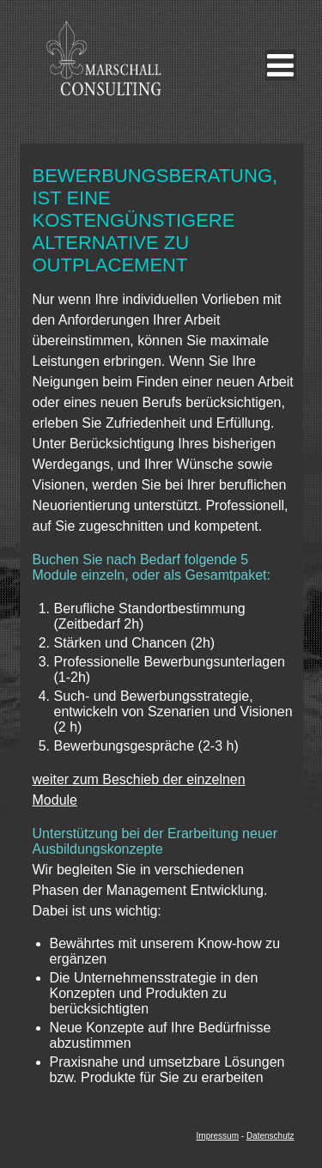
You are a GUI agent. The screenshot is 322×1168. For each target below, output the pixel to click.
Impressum (218, 1136)
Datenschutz (270, 1136)
